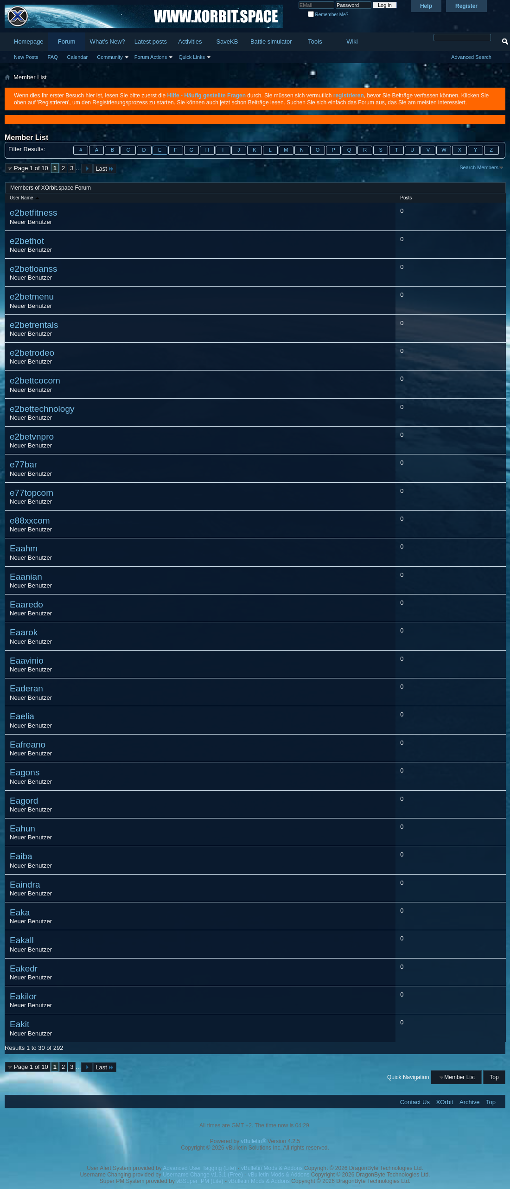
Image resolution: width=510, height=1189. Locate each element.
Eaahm (24, 548)
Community (110, 57)
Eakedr (24, 968)
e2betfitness (33, 212)
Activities (190, 41)
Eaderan (26, 688)
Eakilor (23, 996)
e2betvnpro (32, 436)
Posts (406, 197)
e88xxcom (30, 520)
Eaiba (21, 856)
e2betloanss (33, 269)
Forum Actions (150, 57)
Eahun (22, 828)
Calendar (77, 57)
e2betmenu (32, 296)
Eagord (24, 800)
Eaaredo (26, 604)
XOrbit (444, 1102)
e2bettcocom (35, 380)
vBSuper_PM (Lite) (199, 1181)
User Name (25, 197)
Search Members (478, 167)
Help (426, 6)
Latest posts (150, 41)
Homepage (29, 41)
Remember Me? (328, 14)
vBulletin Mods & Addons (272, 1168)
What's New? (107, 41)
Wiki (352, 41)
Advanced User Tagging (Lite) (199, 1168)
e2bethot (27, 241)
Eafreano (27, 744)
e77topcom (31, 493)
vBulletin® (253, 1141)
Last (105, 168)
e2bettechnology (42, 409)
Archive (469, 1102)
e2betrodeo (32, 353)
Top (494, 1077)
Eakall (22, 940)
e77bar (23, 464)
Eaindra (25, 884)
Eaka (20, 912)
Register (466, 6)
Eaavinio (27, 660)
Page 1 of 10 (31, 168)
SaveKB (227, 41)
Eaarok (24, 632)
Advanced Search (471, 57)
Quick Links (191, 57)
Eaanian (26, 577)
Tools (315, 41)
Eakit (19, 1024)
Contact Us (415, 1102)
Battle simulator (271, 41)
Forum (67, 41)
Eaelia (22, 716)
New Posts (26, 57)
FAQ (53, 57)
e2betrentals (34, 325)
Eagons (24, 772)
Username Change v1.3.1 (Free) (203, 1174)
